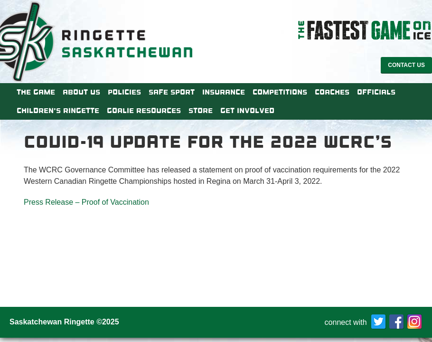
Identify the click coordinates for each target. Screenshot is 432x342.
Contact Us (406, 65)
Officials (376, 92)
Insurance (223, 92)
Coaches (332, 92)
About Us (81, 92)
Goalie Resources (144, 110)
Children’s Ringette (58, 110)
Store (200, 110)
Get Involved (247, 110)
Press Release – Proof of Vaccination (86, 202)
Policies (124, 92)
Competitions (280, 92)
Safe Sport (172, 92)
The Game (36, 92)
